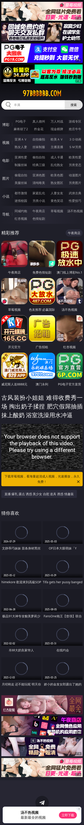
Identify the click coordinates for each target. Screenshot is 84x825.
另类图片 (75, 183)
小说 (5, 196)
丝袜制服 (38, 147)
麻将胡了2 (21, 129)
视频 (5, 142)
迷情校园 (21, 201)
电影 (5, 160)
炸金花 (38, 129)
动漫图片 (75, 175)
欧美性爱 (75, 157)
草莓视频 (57, 211)
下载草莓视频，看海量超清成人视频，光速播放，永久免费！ (42, 479)
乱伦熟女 (57, 165)
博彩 (5, 124)
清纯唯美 (38, 183)
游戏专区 (75, 121)
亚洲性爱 (21, 157)
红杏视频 (21, 218)
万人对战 (57, 121)
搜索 (74, 105)
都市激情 (21, 193)
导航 (5, 214)
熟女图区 (57, 183)
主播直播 (57, 147)
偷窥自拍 (21, 175)
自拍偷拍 (38, 139)
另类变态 (75, 165)
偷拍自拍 (38, 157)
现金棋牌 (57, 129)
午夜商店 (38, 211)
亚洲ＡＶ (21, 139)
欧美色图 (57, 175)
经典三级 (38, 165)
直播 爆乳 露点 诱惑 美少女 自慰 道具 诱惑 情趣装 (39, 494)
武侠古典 (75, 193)
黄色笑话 (57, 201)
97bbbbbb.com (42, 93)
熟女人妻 (21, 147)
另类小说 (38, 201)
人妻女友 (57, 193)
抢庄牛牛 (75, 129)
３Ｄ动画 (75, 139)
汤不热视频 (75, 211)
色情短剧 (38, 218)
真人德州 (38, 121)
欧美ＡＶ (57, 139)
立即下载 (68, 815)
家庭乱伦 (38, 193)
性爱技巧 (75, 201)
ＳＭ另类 (75, 147)
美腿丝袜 (21, 183)
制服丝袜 (21, 165)
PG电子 (20, 121)
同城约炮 (21, 211)
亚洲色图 (38, 175)
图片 (5, 178)
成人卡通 (57, 157)
